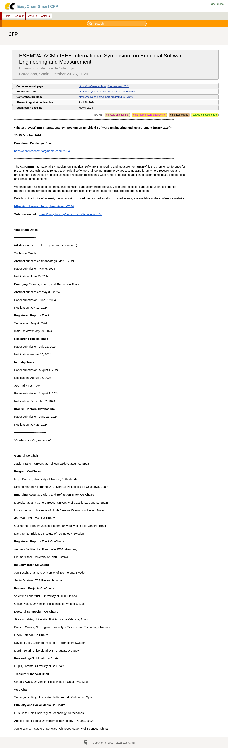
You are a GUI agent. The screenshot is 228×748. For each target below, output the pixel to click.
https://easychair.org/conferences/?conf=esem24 (107, 91)
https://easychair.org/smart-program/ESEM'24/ (106, 96)
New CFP (19, 16)
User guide (217, 3)
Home (7, 16)
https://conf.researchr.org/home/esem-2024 (104, 86)
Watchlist (45, 16)
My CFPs (32, 16)
